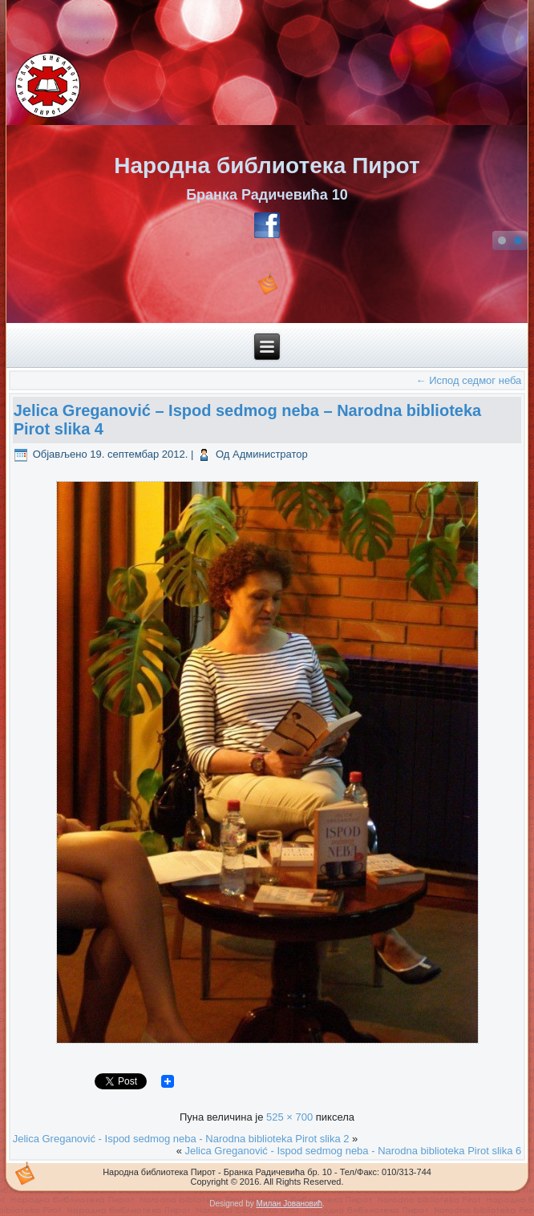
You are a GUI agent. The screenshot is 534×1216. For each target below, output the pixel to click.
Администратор (270, 454)
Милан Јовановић (289, 1203)
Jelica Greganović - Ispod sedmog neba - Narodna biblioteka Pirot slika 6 (353, 1151)
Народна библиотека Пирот (266, 165)
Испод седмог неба (469, 380)
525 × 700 (289, 1117)
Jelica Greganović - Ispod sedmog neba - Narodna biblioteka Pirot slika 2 (181, 1139)
